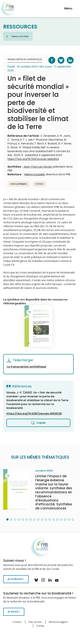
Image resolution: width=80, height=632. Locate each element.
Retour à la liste (20, 36)
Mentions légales (58, 621)
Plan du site (35, 621)
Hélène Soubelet (34, 174)
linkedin (49, 579)
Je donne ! (14, 611)
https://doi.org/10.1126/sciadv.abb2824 (33, 159)
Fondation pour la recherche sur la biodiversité (8, 9)
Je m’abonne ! (16, 579)
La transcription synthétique (26, 366)
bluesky (36, 579)
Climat (39, 183)
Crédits (40, 625)
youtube (56, 579)
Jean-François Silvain (37, 166)
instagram (43, 579)
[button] (7, 519)
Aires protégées (19, 183)
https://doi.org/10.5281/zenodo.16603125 (34, 413)
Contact (17, 621)
